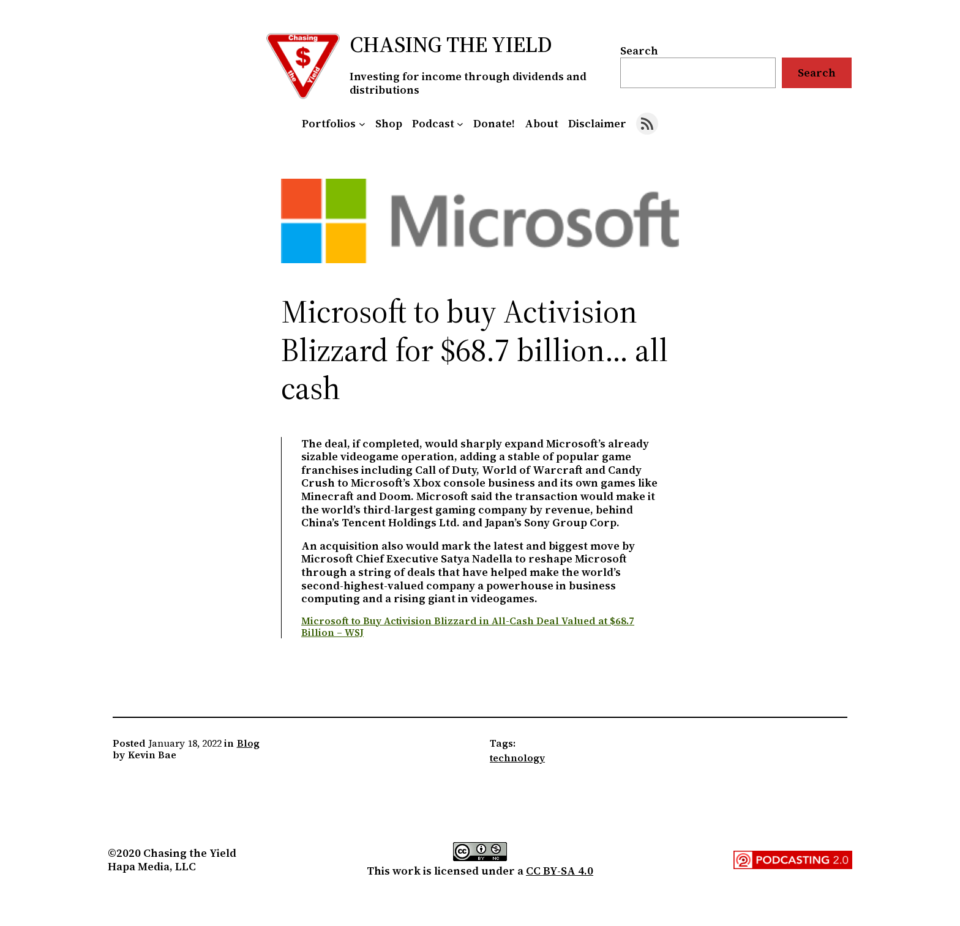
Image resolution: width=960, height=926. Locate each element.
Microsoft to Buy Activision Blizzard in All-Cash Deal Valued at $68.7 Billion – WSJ (467, 626)
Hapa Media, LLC (152, 866)
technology (517, 757)
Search (639, 50)
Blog (248, 743)
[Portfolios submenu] (362, 124)
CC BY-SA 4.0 (559, 870)
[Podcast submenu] (460, 124)
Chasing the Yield (451, 44)
